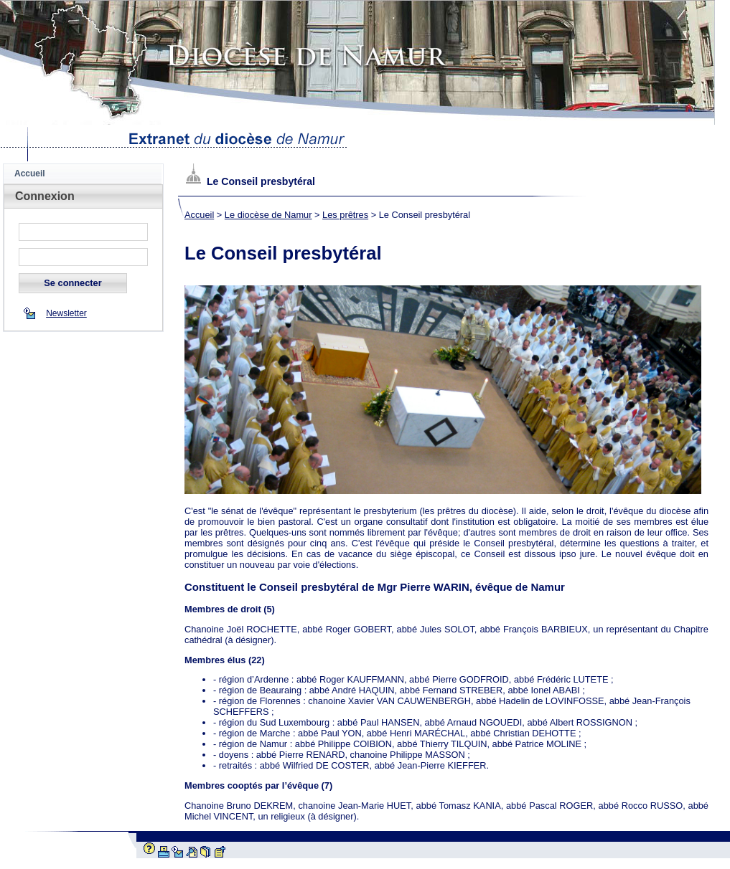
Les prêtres (345, 214)
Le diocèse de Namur (268, 214)
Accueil (29, 173)
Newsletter (66, 313)
